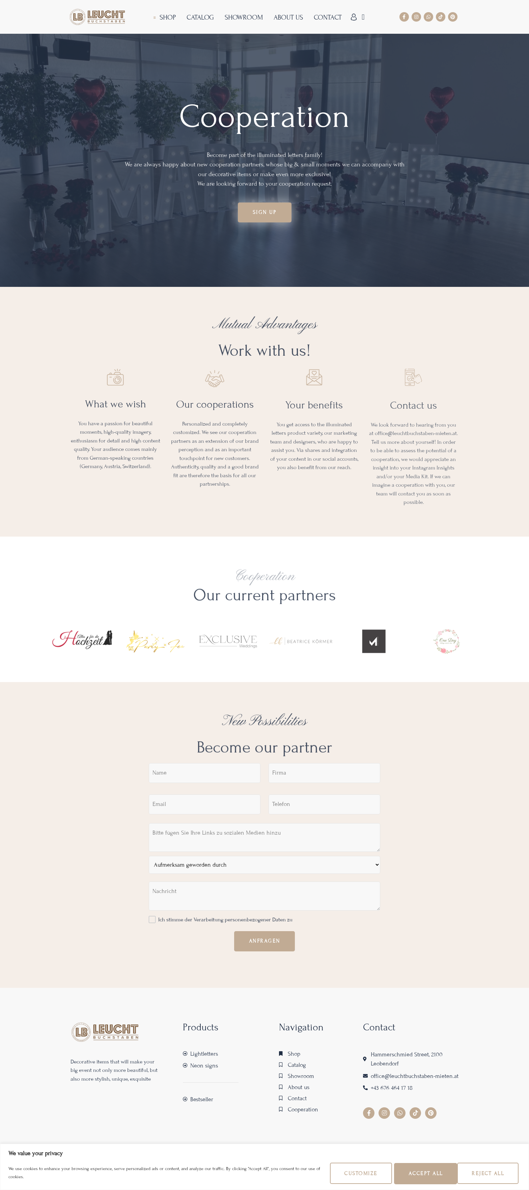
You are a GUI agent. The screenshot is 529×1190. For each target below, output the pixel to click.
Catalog (199, 17)
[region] (264, 1166)
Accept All (486, 1173)
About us (287, 17)
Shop (167, 17)
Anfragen (264, 943)
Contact (327, 17)
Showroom (243, 17)
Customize (344, 1173)
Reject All (414, 1173)
